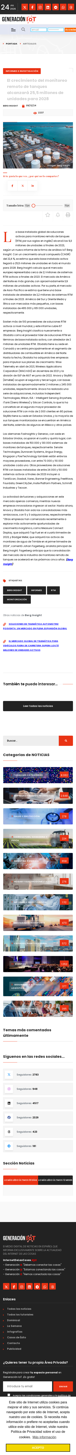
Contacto (13, 1343)
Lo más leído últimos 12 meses (55, 1180)
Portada (11, 43)
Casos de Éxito (16, 1337)
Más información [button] (44, 1437)
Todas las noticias (19, 1309)
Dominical (13, 1320)
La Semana (14, 1326)
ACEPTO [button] (38, 1447)
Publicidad (14, 1349)
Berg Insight (14, 590)
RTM (53, 590)
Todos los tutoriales (20, 1314)
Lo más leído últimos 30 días (20, 1180)
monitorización (17, 599)
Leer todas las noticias (38, 706)
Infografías (14, 1331)
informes (36, 590)
